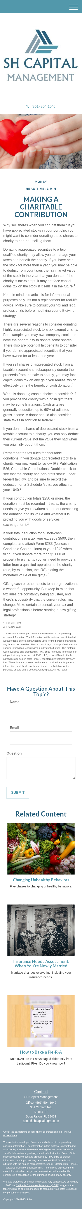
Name (14, 702)
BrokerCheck (10, 1135)
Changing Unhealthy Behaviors (41, 879)
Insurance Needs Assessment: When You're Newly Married (41, 963)
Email (14, 728)
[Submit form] (18, 793)
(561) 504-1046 (40, 106)
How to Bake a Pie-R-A (41, 1052)
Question (14, 753)
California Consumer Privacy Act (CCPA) (37, 1185)
